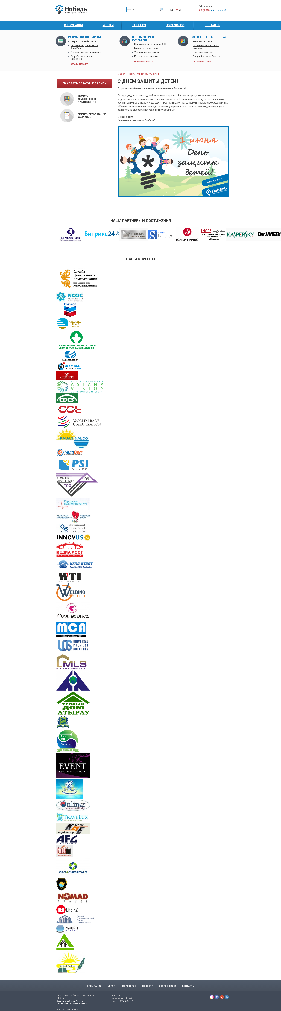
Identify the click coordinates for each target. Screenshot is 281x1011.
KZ (171, 9)
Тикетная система (202, 41)
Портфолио (129, 986)
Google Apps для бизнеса (206, 56)
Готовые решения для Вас (209, 37)
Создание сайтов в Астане (70, 1001)
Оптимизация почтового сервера (206, 46)
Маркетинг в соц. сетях (146, 48)
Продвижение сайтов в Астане (72, 1004)
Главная (121, 74)
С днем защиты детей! (148, 74)
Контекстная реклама (146, 56)
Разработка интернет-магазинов (82, 57)
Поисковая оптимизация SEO (150, 44)
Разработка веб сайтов (83, 41)
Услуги (112, 986)
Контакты (188, 986)
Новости (131, 74)
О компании (94, 986)
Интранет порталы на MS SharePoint (84, 46)
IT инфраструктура (203, 52)
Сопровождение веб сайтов (86, 52)
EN (180, 9)
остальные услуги (80, 64)
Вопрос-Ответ (167, 986)
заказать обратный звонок (84, 83)
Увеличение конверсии (146, 52)
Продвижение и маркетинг (143, 38)
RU (176, 9)
